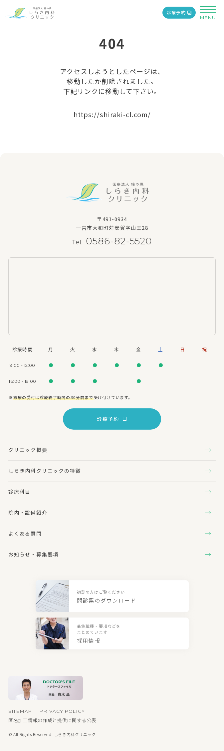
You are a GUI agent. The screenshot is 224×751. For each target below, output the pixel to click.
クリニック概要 (109, 449)
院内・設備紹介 (109, 512)
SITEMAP (20, 711)
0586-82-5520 (119, 241)
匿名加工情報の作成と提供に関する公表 (52, 720)
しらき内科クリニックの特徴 (109, 470)
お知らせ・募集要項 (109, 554)
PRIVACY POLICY (62, 711)
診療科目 (109, 491)
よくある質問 (109, 533)
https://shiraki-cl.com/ (112, 114)
